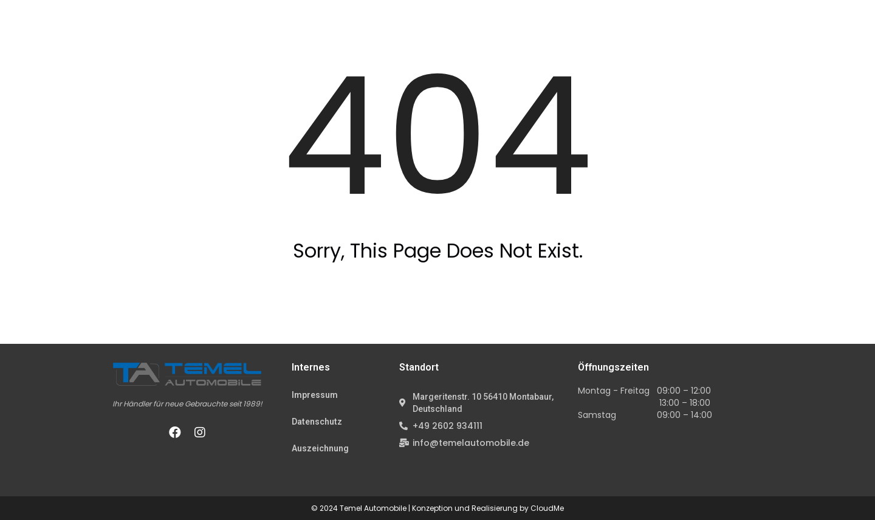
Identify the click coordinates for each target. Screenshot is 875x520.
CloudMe (547, 508)
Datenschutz (317, 421)
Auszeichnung (320, 448)
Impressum (315, 395)
